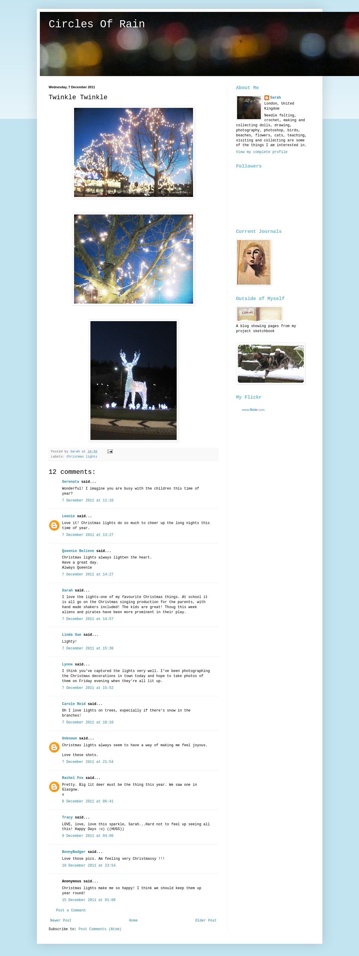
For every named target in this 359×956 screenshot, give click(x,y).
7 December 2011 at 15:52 (88, 688)
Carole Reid (74, 704)
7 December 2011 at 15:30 (88, 648)
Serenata (70, 482)
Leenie (68, 516)
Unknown (69, 738)
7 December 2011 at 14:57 (88, 619)
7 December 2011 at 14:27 (88, 574)
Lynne (67, 664)
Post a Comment (71, 910)
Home (133, 921)
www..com (253, 409)
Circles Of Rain (97, 24)
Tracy (67, 817)
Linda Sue (71, 635)
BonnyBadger (74, 852)
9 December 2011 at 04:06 (88, 836)
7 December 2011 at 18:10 (88, 722)
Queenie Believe (78, 551)
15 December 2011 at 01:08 (89, 900)
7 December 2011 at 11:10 (88, 500)
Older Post (206, 921)
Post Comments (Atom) (100, 929)
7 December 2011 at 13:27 (88, 535)
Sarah (67, 591)
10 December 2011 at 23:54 (89, 866)
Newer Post (61, 921)
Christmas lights (81, 456)
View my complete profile (262, 152)
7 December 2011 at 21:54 (88, 762)
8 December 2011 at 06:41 (88, 801)
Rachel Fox (73, 778)
